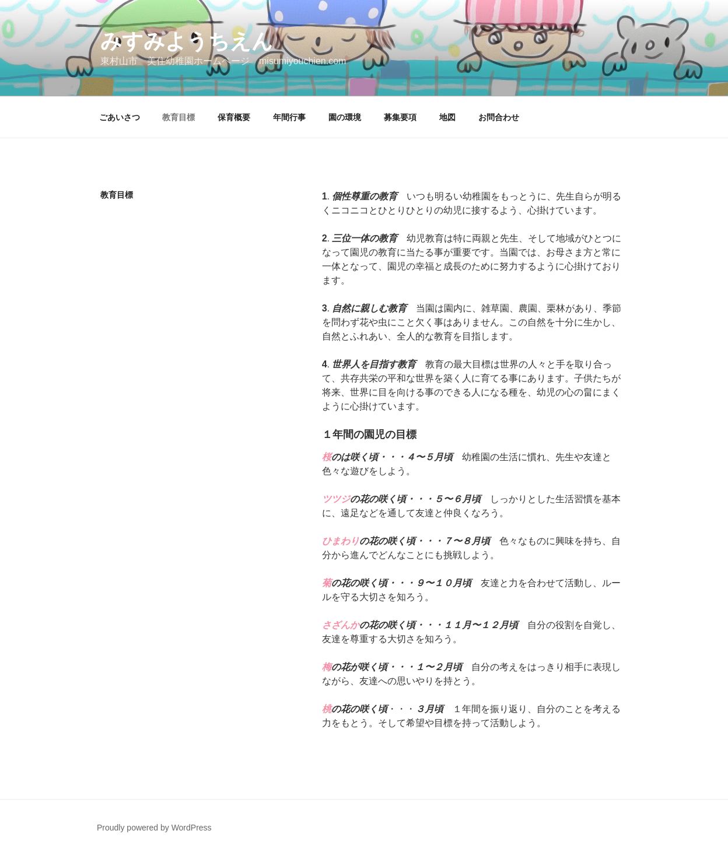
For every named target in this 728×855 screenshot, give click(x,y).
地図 (447, 117)
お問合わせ (498, 117)
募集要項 (400, 117)
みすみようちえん (186, 41)
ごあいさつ (119, 117)
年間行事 (289, 117)
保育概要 (234, 117)
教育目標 (178, 117)
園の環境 (344, 117)
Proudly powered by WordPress (154, 827)
